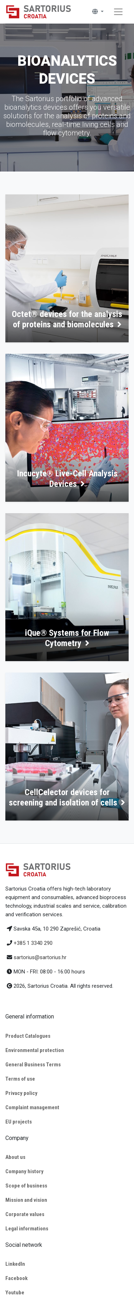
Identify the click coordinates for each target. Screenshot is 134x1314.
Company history (24, 1171)
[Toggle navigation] (118, 12)
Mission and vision (26, 1200)
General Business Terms (33, 1064)
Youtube (14, 1292)
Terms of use (20, 1079)
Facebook (16, 1278)
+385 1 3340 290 (33, 943)
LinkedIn (15, 1264)
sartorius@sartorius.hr (40, 957)
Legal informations (26, 1228)
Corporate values (24, 1214)
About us (15, 1157)
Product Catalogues (27, 1036)
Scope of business (26, 1185)
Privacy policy (21, 1093)
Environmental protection (34, 1050)
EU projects (18, 1122)
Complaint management (32, 1107)
